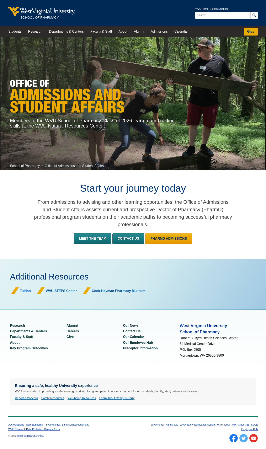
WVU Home (201, 9)
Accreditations (16, 424)
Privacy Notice (52, 424)
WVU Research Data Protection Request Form (34, 429)
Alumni (139, 31)
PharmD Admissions (168, 238)
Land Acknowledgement (75, 424)
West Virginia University (30, 435)
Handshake (172, 424)
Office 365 (243, 424)
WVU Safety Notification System (198, 424)
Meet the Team (92, 238)
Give (250, 31)
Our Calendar (133, 337)
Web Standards (34, 424)
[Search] (254, 15)
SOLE (254, 424)
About (123, 31)
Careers (72, 331)
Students (14, 31)
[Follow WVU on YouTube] (253, 438)
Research (35, 31)
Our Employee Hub (138, 342)
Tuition (25, 291)
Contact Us (128, 238)
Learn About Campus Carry (117, 398)
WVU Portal (157, 424)
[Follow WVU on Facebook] (233, 438)
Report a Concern (26, 398)
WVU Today (223, 424)
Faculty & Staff (101, 31)
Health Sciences (220, 9)
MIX (234, 424)
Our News (131, 325)
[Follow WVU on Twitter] (243, 438)
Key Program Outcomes (29, 348)
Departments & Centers (66, 31)
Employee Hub (249, 429)
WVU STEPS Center (61, 291)
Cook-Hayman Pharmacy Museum (118, 291)
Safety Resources (52, 398)
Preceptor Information (140, 348)
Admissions (159, 31)
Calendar (181, 31)
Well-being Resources (82, 398)
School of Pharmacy (25, 166)
